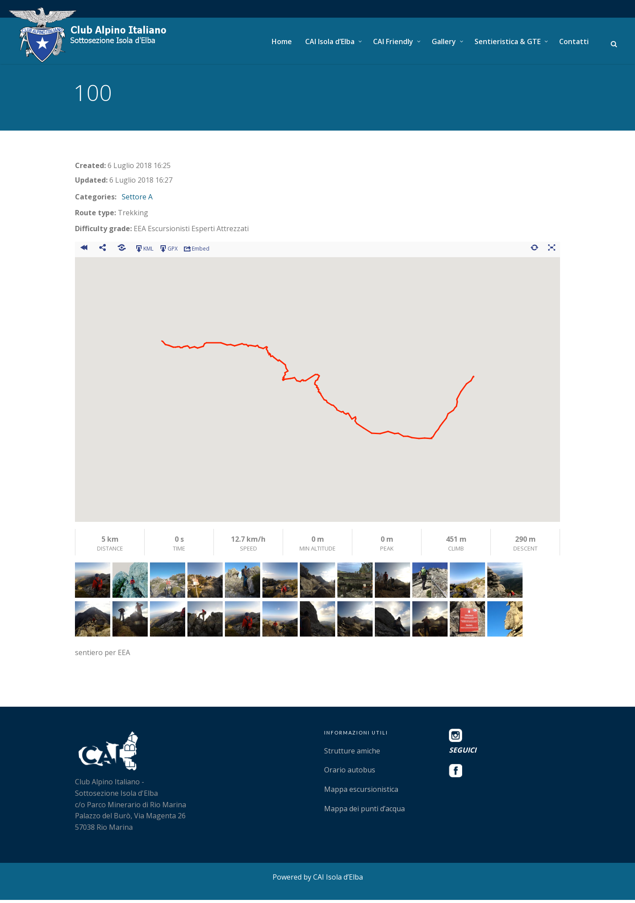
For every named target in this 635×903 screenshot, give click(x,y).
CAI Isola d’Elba (330, 41)
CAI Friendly (393, 41)
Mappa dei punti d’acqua (364, 811)
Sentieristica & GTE (507, 41)
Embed (196, 251)
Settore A (137, 200)
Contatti (574, 41)
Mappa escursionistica (361, 792)
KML (143, 251)
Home (282, 41)
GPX (168, 251)
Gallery (444, 41)
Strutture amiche (352, 753)
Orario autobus (349, 773)
